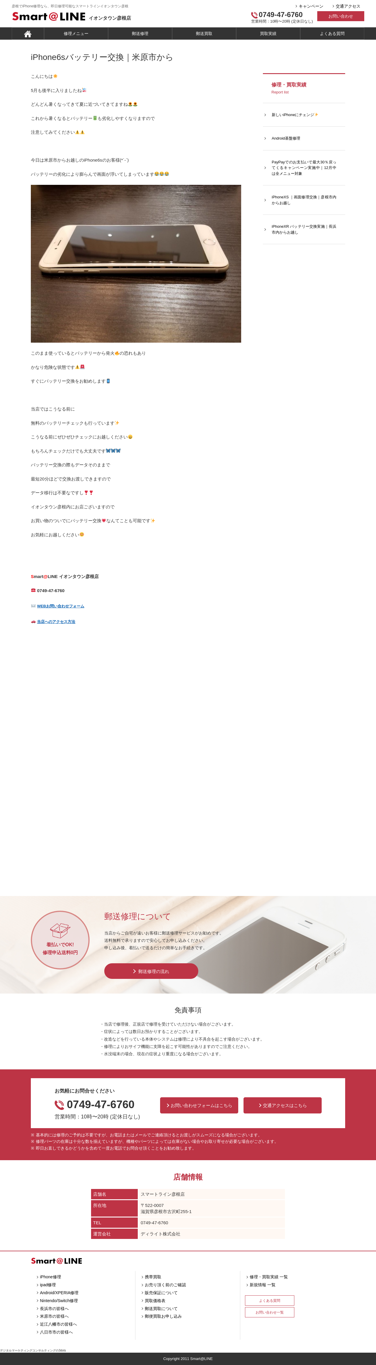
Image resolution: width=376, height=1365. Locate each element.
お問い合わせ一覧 (270, 1312)
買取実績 (268, 33)
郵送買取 (204, 33)
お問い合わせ (340, 16)
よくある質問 (332, 33)
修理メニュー (76, 33)
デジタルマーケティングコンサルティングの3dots (33, 1350)
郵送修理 (140, 33)
